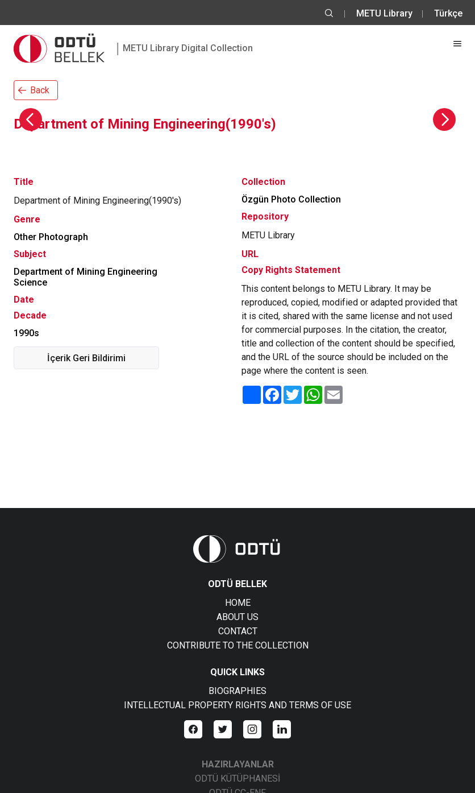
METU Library (384, 13)
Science (30, 282)
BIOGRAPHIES (237, 690)
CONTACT (237, 631)
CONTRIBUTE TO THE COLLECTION (238, 645)
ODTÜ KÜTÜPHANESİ (237, 778)
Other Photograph (51, 237)
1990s (26, 333)
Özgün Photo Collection (291, 199)
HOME (238, 602)
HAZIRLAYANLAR (238, 764)
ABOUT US (237, 617)
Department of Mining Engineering (85, 271)
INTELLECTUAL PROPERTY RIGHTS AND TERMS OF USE (237, 705)
